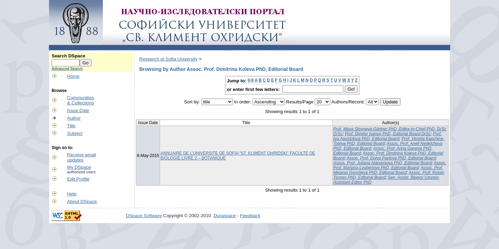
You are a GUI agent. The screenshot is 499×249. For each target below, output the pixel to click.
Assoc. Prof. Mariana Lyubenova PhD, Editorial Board (389, 165)
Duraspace (224, 215)
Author (74, 118)
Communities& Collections (80, 100)
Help (72, 193)
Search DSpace (68, 55)
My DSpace (79, 167)
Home (73, 76)
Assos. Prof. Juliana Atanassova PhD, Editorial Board (382, 162)
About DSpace (82, 201)
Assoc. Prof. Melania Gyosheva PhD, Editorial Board (388, 170)
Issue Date (78, 110)
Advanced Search (67, 68)
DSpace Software (144, 215)
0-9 (250, 80)
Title (71, 125)
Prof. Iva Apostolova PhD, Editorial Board (387, 136)
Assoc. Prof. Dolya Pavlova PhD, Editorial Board (391, 158)
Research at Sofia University (168, 59)
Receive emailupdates (81, 157)
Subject (74, 133)
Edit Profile (78, 179)
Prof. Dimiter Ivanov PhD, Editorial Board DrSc (387, 133)
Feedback (250, 215)
